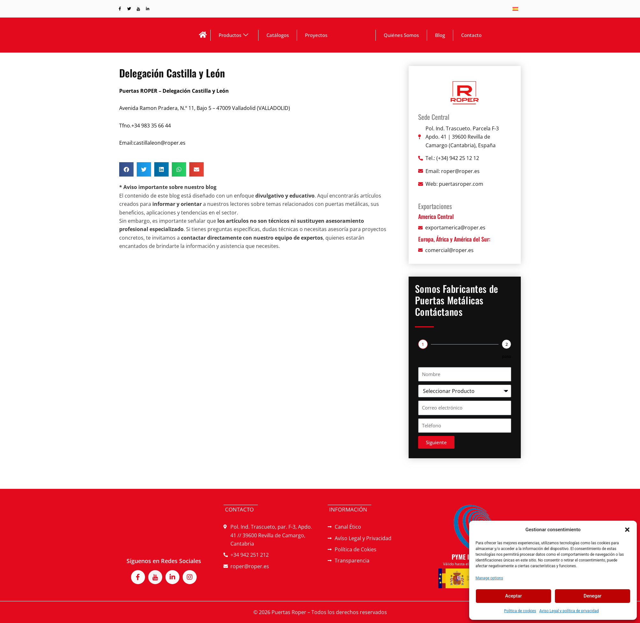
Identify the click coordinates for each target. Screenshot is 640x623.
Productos (233, 37)
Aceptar (513, 596)
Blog (440, 36)
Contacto (471, 36)
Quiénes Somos (401, 36)
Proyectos (316, 36)
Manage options (489, 578)
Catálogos (277, 36)
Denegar (592, 596)
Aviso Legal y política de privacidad (569, 611)
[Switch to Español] (515, 8)
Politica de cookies (520, 611)
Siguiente (436, 446)
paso (506, 360)
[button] (627, 529)
